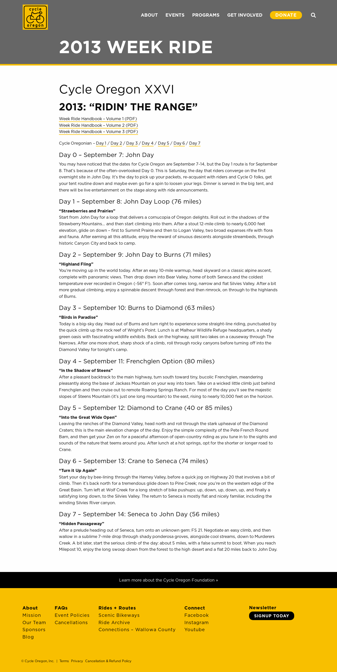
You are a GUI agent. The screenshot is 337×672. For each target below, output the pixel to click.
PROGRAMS (206, 15)
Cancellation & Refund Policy (108, 661)
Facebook (196, 615)
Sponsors (34, 629)
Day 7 (194, 143)
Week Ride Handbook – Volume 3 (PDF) (98, 131)
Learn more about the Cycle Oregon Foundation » (168, 580)
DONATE (286, 15)
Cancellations (71, 622)
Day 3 (132, 143)
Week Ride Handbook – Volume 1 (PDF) (98, 118)
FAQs (61, 608)
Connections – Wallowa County (137, 629)
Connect (194, 608)
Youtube (194, 629)
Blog (28, 637)
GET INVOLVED (244, 15)
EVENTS (175, 15)
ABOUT (149, 15)
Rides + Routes (117, 608)
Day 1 (101, 143)
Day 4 (147, 143)
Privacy (77, 661)
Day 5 (163, 143)
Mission (31, 615)
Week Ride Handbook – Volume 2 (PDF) (98, 125)
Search (313, 15)
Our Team (34, 622)
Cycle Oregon (35, 17)
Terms (64, 661)
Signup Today (271, 616)
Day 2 (116, 143)
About (30, 608)
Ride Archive (114, 622)
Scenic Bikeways (119, 615)
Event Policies (72, 615)
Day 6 (179, 143)
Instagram (196, 622)
